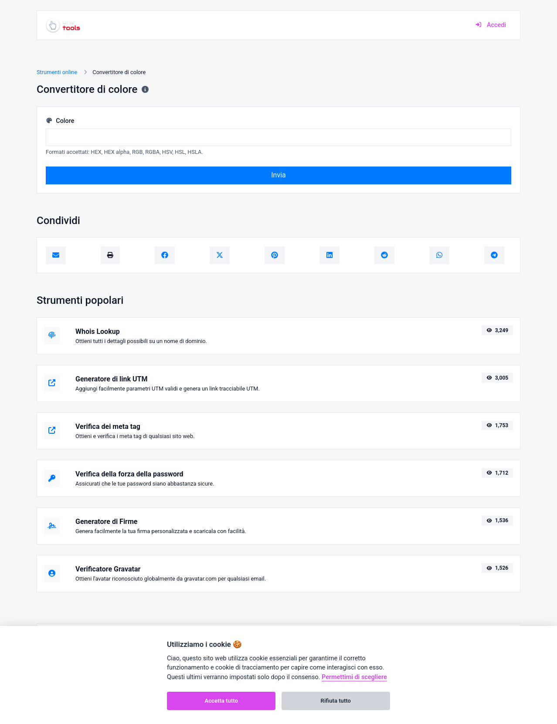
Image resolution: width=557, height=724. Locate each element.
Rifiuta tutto (336, 700)
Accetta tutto (221, 700)
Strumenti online (57, 72)
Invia (278, 175)
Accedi (490, 25)
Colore (60, 121)
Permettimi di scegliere (354, 677)
